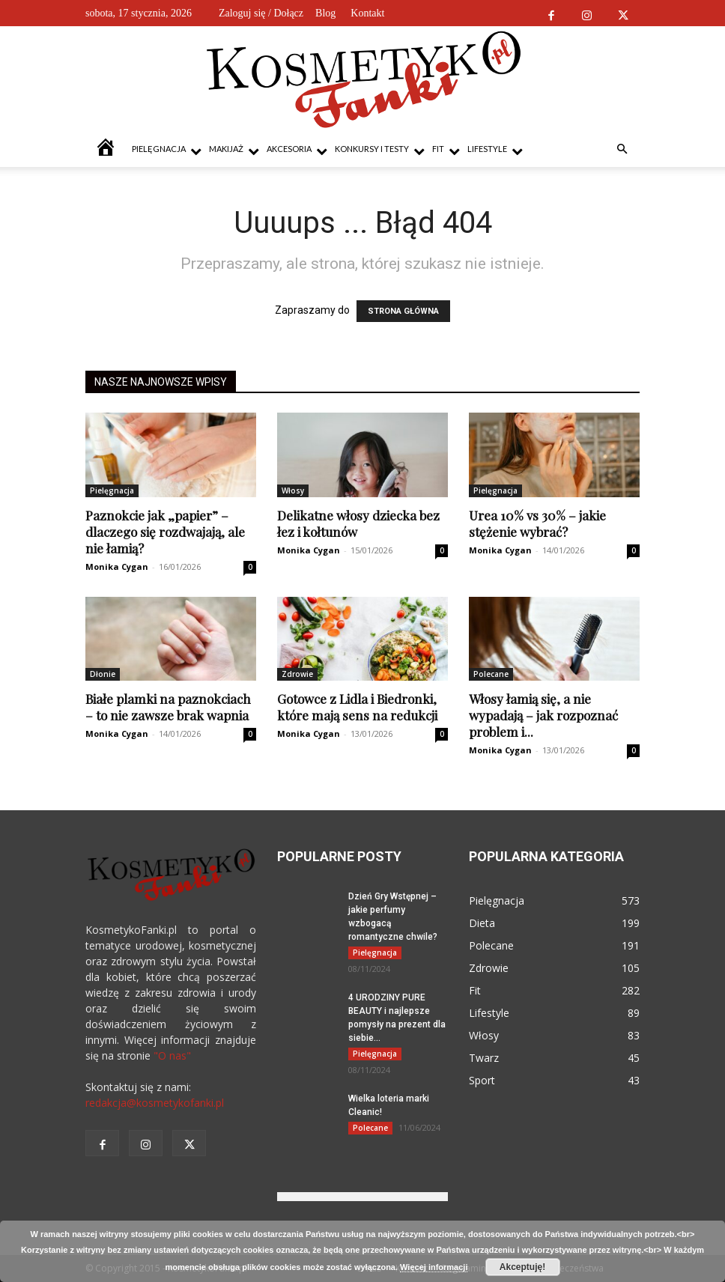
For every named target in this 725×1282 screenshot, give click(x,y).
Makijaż (234, 150)
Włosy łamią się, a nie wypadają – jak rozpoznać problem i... (543, 715)
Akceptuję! (522, 1267)
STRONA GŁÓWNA (403, 311)
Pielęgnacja (166, 150)
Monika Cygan (116, 566)
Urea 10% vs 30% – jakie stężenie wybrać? (537, 523)
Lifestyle (495, 150)
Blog (325, 13)
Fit (446, 150)
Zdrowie (297, 674)
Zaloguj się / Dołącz (261, 13)
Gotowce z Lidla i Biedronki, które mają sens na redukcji (357, 706)
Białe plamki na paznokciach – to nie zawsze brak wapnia (168, 706)
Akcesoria (297, 150)
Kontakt (367, 13)
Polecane (491, 674)
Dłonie (102, 674)
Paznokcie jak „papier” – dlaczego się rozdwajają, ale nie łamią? (165, 531)
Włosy (293, 490)
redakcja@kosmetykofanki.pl (154, 1103)
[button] (622, 149)
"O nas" (172, 1055)
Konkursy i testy (380, 150)
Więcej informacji (433, 1267)
